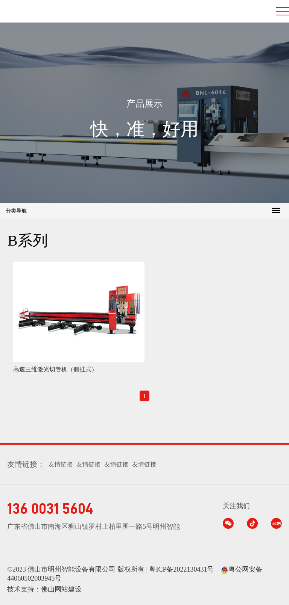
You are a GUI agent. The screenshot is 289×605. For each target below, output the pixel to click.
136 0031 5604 (50, 508)
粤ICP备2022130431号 (181, 569)
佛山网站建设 (61, 589)
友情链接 (61, 464)
